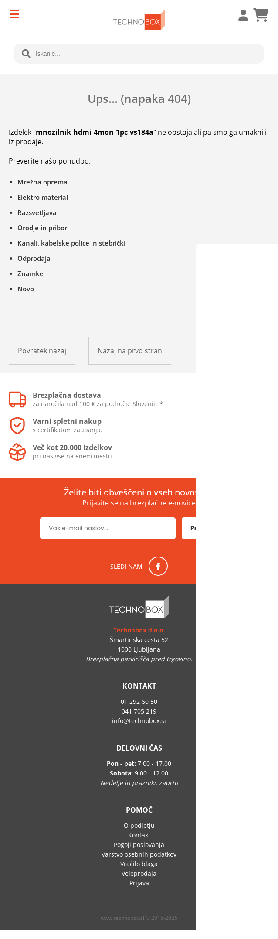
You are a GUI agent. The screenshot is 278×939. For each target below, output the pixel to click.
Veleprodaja (139, 873)
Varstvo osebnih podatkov (139, 854)
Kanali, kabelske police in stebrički (71, 243)
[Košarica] (260, 15)
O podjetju (139, 825)
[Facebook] (158, 566)
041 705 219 (139, 711)
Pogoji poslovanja (139, 844)
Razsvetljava (37, 212)
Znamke (30, 273)
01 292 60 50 (139, 701)
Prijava (238, 15)
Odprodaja (34, 258)
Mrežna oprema (42, 182)
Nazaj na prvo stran (130, 350)
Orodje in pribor (42, 227)
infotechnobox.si (139, 721)
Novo (25, 288)
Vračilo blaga (139, 864)
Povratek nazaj (42, 350)
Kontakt (139, 835)
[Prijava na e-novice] (210, 528)
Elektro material (42, 197)
